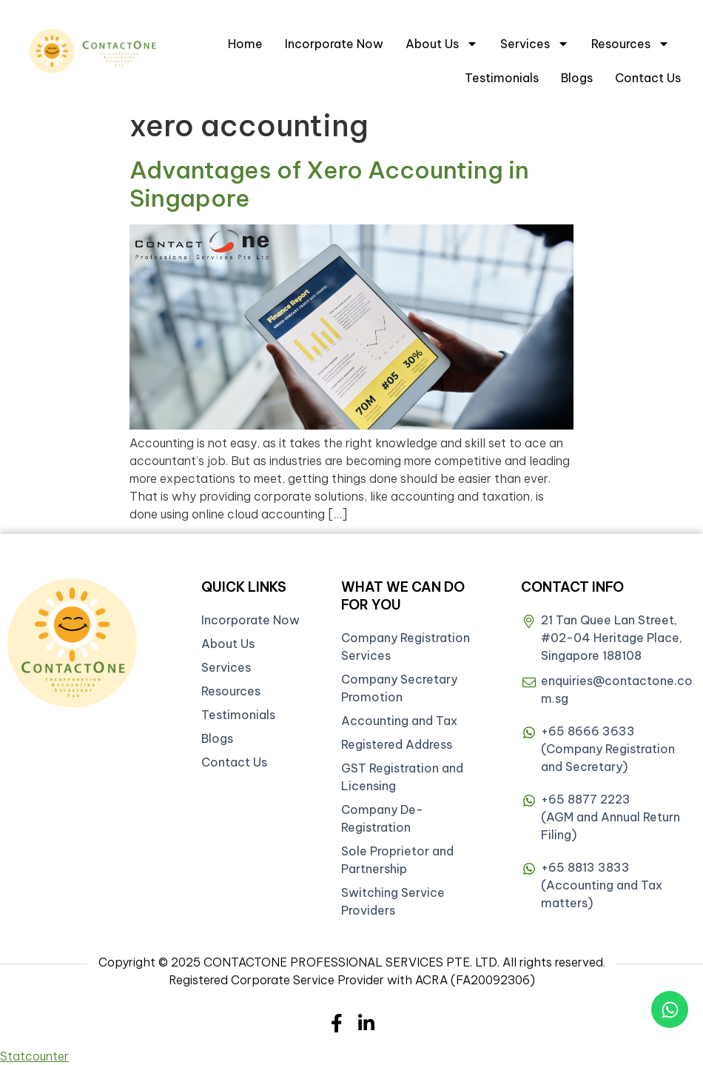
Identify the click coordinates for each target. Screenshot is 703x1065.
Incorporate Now (334, 43)
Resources (630, 43)
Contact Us (648, 77)
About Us (442, 43)
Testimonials (502, 77)
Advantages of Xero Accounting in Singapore (329, 184)
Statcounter (34, 1056)
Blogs (577, 77)
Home (245, 43)
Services (534, 43)
